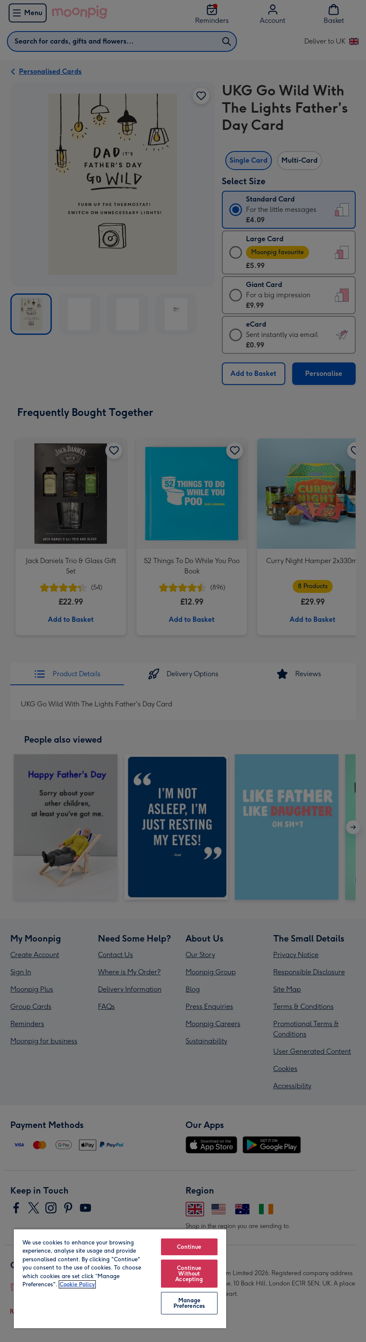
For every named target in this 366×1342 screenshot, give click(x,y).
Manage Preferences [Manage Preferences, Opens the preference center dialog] (189, 1303)
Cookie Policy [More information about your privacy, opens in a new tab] (77, 1284)
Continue (189, 1247)
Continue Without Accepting (189, 1273)
